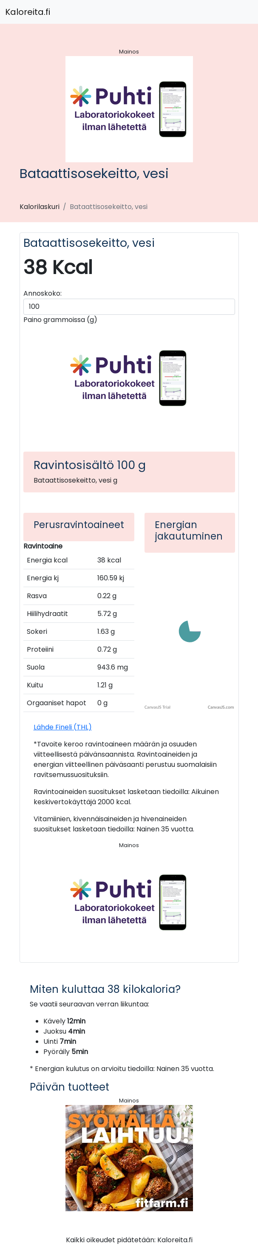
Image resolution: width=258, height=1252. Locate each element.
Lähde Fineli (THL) (63, 727)
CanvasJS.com (221, 707)
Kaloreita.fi (27, 12)
